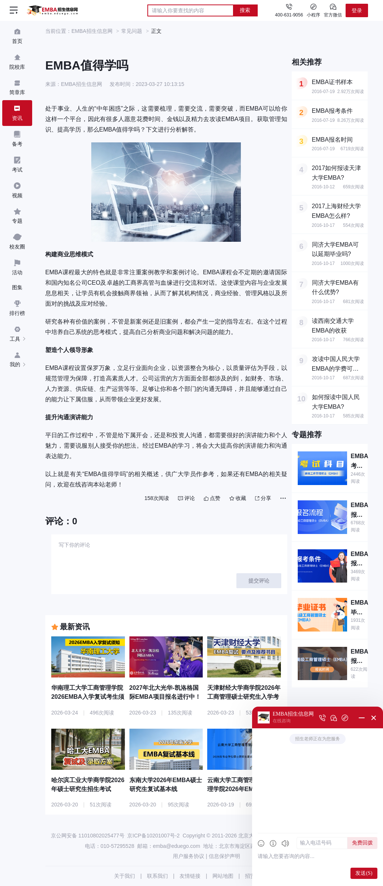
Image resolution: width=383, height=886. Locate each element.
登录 (357, 10)
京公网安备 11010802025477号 (88, 836)
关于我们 (124, 876)
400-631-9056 (289, 15)
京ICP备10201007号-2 (153, 836)
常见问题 (131, 31)
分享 (263, 498)
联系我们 (157, 876)
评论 (186, 498)
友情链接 (190, 876)
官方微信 (333, 10)
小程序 (313, 10)
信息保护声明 (224, 856)
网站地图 (222, 876)
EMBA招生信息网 (92, 31)
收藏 (237, 498)
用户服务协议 (188, 856)
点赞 (212, 498)
